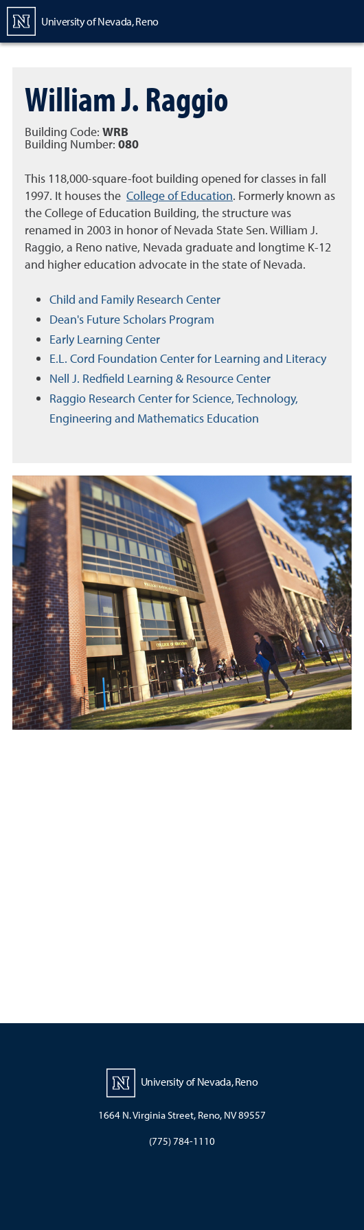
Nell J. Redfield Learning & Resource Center (160, 378)
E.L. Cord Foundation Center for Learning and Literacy (187, 358)
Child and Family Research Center (134, 299)
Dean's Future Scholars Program (131, 319)
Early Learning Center (104, 339)
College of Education (179, 195)
